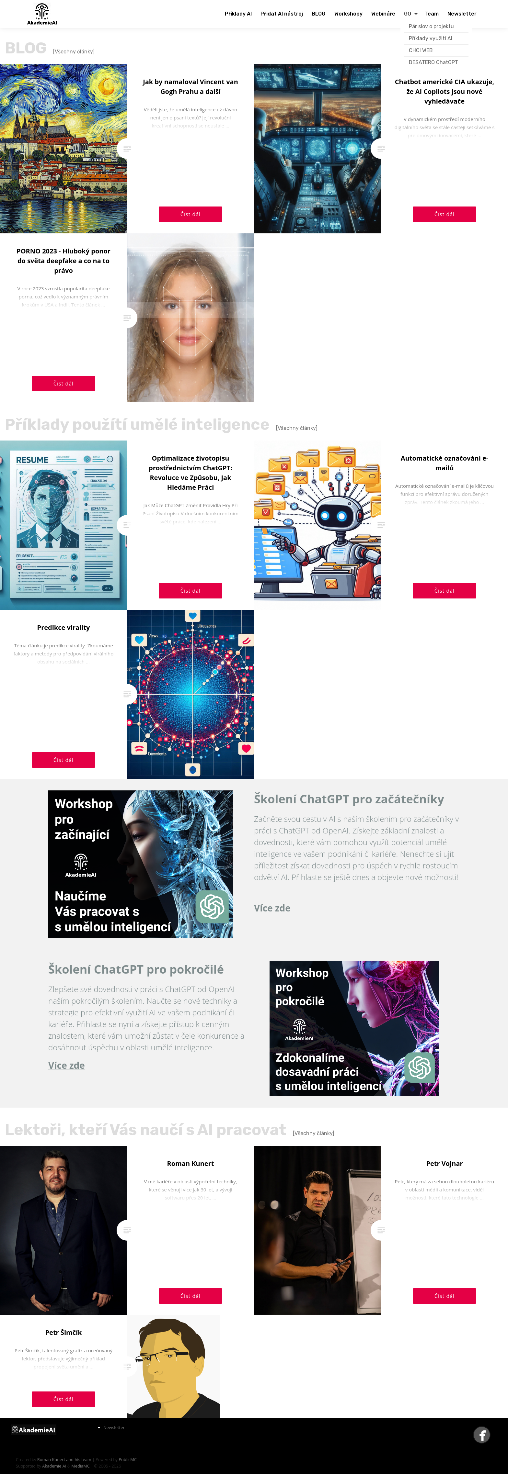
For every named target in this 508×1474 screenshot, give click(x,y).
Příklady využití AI (430, 38)
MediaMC (80, 1466)
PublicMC (128, 1459)
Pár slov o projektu (431, 26)
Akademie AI (54, 1466)
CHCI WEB (421, 50)
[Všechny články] (74, 52)
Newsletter (114, 1427)
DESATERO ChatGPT (433, 62)
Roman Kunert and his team (64, 1459)
